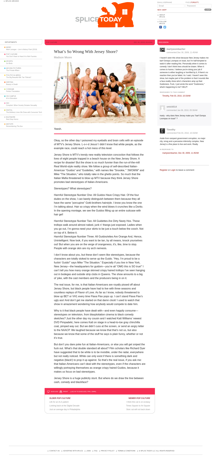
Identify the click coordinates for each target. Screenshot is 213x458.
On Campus (11, 96)
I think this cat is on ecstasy (138, 402)
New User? (162, 10)
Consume (10, 89)
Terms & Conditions (126, 451)
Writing (9, 82)
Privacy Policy (107, 451)
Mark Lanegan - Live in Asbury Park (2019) (21, 49)
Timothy (171, 129)
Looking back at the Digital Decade (64, 406)
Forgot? (194, 2)
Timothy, (176, 96)
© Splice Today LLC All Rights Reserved (156, 451)
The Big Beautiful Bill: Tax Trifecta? (18, 77)
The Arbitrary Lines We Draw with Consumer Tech (24, 112)
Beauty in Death (12, 84)
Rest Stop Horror (12, 119)
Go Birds (9, 63)
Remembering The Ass (14, 126)
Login (173, 170)
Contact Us (54, 451)
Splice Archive (12, 1)
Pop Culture (11, 54)
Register (164, 170)
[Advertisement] (196, 26)
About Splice (162, 16)
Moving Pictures (13, 68)
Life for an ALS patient (58, 402)
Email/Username (164, 2)
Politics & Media (13, 75)
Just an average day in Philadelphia (64, 409)
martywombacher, (180, 153)
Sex (7, 103)
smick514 (172, 106)
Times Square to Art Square (138, 406)
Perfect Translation (13, 91)
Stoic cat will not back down (138, 409)
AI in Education (11, 98)
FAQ (95, 451)
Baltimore (10, 117)
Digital (9, 110)
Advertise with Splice (73, 451)
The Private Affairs (12, 70)
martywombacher (176, 49)
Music (8, 47)
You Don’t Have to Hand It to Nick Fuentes (21, 56)
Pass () (192, 2)
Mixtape (9, 124)
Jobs (88, 451)
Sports (9, 61)
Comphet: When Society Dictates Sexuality (21, 105)
